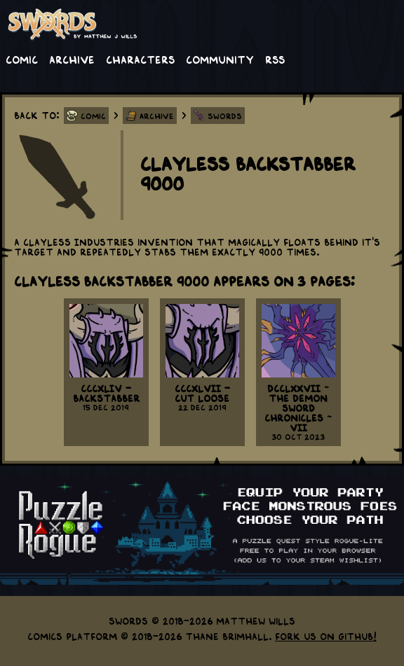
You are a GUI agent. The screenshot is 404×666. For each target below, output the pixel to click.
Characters (140, 58)
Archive (72, 58)
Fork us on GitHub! (326, 636)
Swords (225, 115)
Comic (22, 58)
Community (220, 58)
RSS (275, 58)
